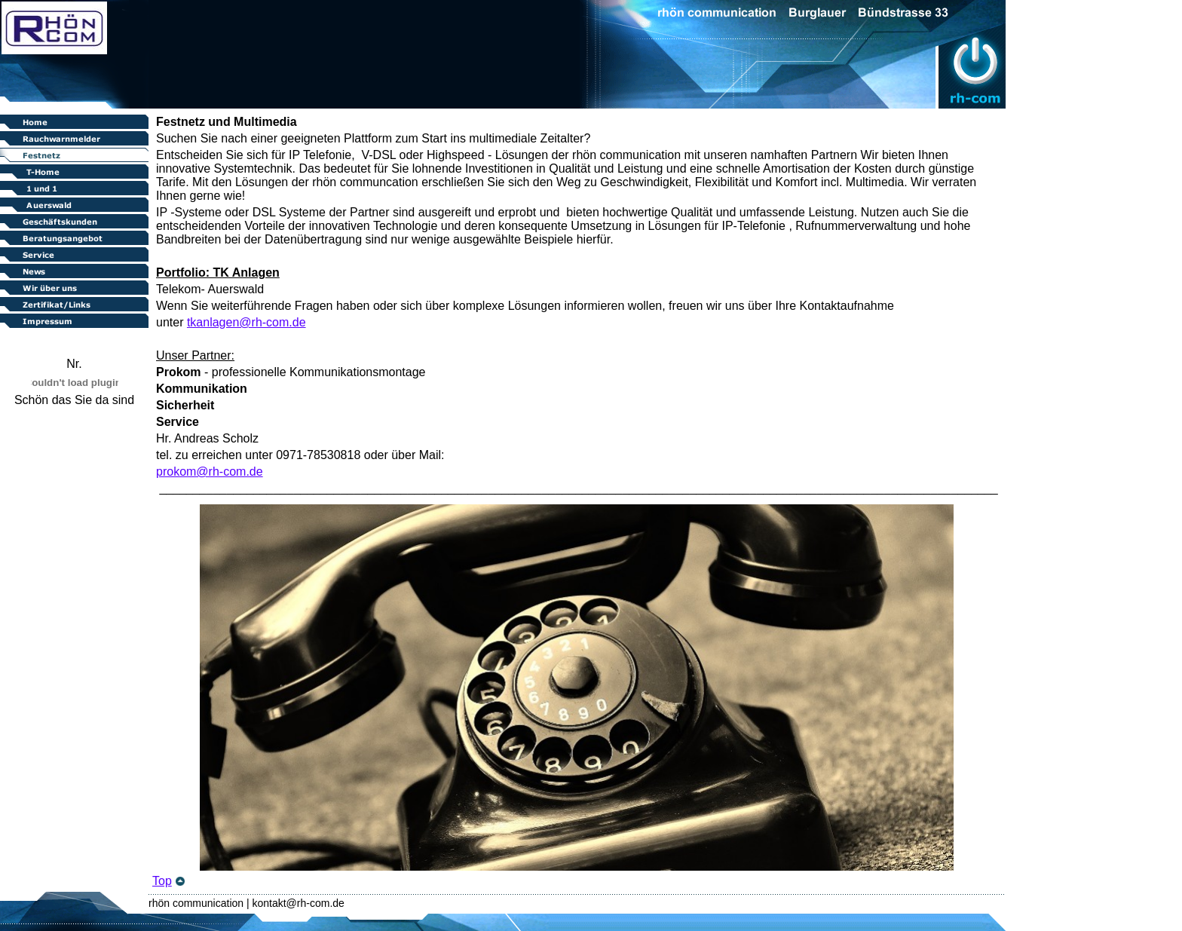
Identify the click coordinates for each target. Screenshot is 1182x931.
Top (162, 880)
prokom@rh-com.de (209, 471)
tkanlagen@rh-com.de (246, 322)
